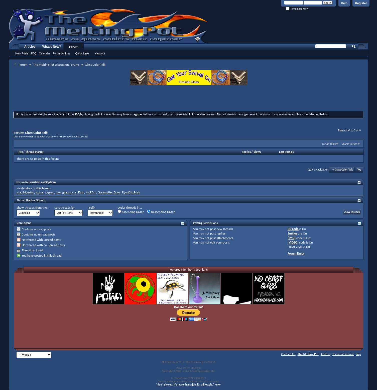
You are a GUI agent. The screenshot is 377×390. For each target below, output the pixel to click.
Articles (29, 46)
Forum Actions (61, 53)
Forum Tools (329, 143)
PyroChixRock (131, 192)
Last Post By (286, 151)
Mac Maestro (25, 192)
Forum (73, 47)
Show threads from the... (33, 207)
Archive (325, 354)
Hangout (99, 53)
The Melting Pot (308, 354)
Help (344, 3)
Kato (81, 192)
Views (257, 151)
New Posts (22, 53)
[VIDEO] (293, 242)
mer (58, 192)
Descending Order (161, 212)
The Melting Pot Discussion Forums (56, 64)
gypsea (49, 192)
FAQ (34, 53)
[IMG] (292, 238)
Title (20, 151)
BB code (293, 229)
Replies (246, 151)
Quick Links (82, 53)
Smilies (292, 233)
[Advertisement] (188, 99)
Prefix (91, 207)
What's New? (51, 46)
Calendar (44, 53)
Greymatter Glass (109, 192)
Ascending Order (131, 212)
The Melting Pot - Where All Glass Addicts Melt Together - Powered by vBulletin (109, 25)
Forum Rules (296, 253)
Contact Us (288, 354)
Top (359, 169)
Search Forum (349, 143)
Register (361, 3)
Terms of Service (343, 354)
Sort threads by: (64, 207)
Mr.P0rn (91, 192)
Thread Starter (35, 151)
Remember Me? (297, 9)
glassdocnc (69, 192)
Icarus (39, 192)
